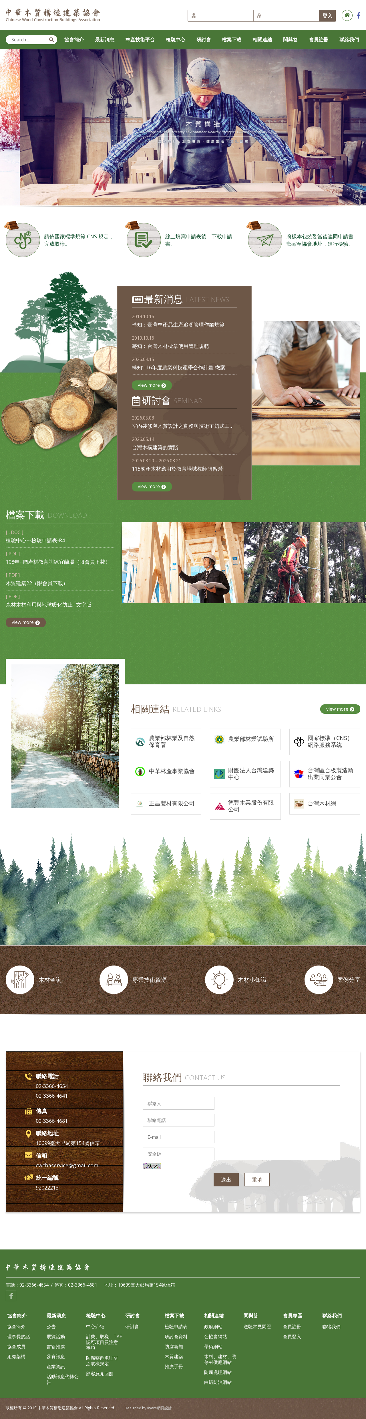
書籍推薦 (56, 1346)
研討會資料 (176, 1336)
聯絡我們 (349, 39)
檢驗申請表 (176, 1326)
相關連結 (262, 39)
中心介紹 (95, 1326)
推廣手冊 (174, 1366)
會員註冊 (318, 39)
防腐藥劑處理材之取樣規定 (102, 1360)
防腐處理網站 (218, 1372)
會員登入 (292, 1336)
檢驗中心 (175, 39)
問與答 (290, 39)
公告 (51, 1326)
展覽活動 (56, 1336)
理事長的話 (18, 1336)
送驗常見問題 (257, 1326)
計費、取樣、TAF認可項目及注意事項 (104, 1342)
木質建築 (174, 1356)
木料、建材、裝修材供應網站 (220, 1359)
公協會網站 (215, 1336)
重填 (257, 1179)
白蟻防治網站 (218, 1382)
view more (152, 385)
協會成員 (16, 1346)
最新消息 (104, 39)
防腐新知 (174, 1346)
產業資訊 (56, 1366)
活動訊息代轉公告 (63, 1379)
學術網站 (213, 1346)
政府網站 (213, 1326)
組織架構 (16, 1356)
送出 (226, 1179)
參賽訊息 (56, 1356)
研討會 (203, 39)
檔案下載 (231, 39)
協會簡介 (74, 39)
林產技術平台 (140, 39)
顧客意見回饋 (100, 1373)
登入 (327, 15)
